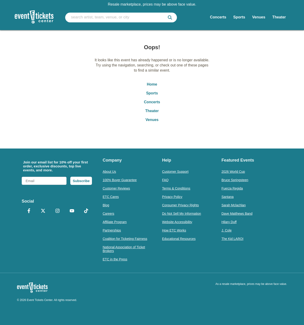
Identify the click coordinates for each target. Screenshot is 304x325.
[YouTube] (72, 211)
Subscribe (81, 181)
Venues (152, 120)
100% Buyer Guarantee (120, 180)
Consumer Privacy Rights (180, 205)
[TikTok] (86, 211)
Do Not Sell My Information (181, 213)
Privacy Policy (172, 197)
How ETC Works (174, 230)
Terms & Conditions (176, 188)
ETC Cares (111, 197)
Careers (108, 213)
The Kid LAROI (232, 239)
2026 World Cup (233, 171)
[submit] (170, 17)
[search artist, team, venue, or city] (121, 17)
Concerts (152, 102)
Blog (106, 205)
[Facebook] (29, 211)
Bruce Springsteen (234, 180)
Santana (227, 197)
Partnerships (112, 230)
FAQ (165, 180)
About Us (109, 171)
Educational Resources (179, 239)
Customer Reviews (116, 188)
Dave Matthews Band (236, 213)
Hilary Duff (228, 222)
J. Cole (226, 230)
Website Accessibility (177, 222)
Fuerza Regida (232, 188)
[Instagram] (57, 211)
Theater (152, 111)
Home (152, 84)
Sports (152, 93)
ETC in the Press (115, 259)
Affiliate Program (115, 222)
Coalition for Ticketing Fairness (125, 239)
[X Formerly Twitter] (43, 211)
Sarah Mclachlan (233, 205)
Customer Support (175, 171)
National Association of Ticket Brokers (124, 249)
